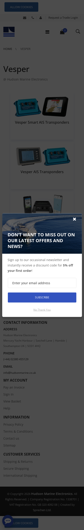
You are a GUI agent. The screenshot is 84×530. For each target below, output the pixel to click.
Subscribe (42, 297)
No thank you (42, 309)
